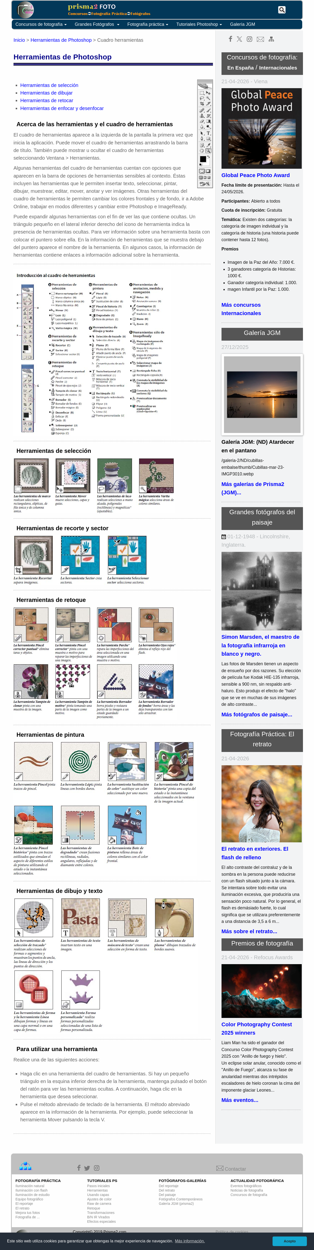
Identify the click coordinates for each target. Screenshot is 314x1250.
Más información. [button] (190, 1241)
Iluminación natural (29, 1186)
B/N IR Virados (98, 1217)
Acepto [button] (290, 1241)
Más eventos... (240, 1100)
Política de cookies (232, 1232)
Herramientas (97, 1190)
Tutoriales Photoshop (200, 25)
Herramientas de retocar (46, 100)
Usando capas (98, 1195)
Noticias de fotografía (247, 1190)
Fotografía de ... (27, 1217)
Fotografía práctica (148, 25)
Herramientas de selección (49, 85)
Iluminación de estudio (32, 1195)
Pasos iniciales (98, 1186)
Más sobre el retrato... (249, 931)
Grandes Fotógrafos (98, 25)
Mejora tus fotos (27, 1213)
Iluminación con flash (31, 1190)
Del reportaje (169, 1186)
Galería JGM (242, 24)
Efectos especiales (101, 1221)
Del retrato (167, 1190)
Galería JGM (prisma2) (176, 1204)
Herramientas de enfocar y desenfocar (62, 108)
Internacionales (278, 67)
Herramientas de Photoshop (61, 40)
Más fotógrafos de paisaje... (257, 714)
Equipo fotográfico (29, 1199)
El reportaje (24, 1204)
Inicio (19, 40)
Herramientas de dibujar (46, 93)
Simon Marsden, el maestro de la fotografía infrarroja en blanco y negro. (261, 645)
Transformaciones (101, 1213)
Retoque (93, 1208)
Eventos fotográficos (246, 1186)
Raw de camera (99, 1204)
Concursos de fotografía (41, 25)
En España (240, 67)
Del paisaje (167, 1195)
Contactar (231, 1169)
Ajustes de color (99, 1199)
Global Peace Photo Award (256, 175)
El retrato (22, 1208)
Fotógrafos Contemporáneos (181, 1199)
